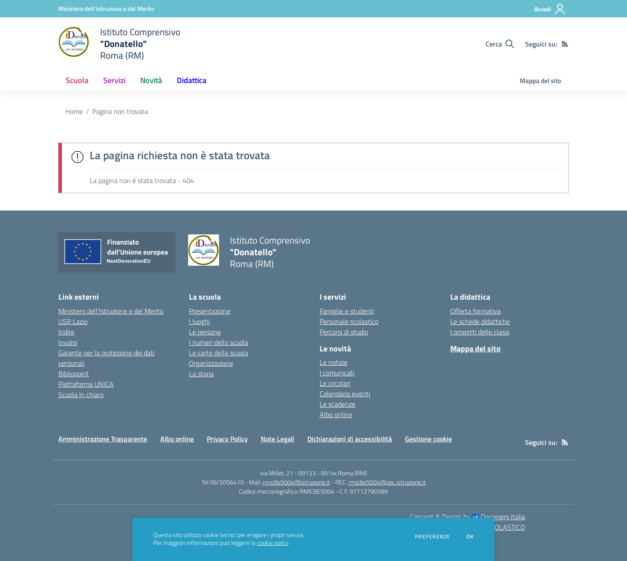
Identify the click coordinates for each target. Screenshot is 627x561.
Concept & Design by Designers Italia (467, 516)
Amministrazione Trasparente (102, 439)
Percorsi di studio (344, 332)
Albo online (336, 414)
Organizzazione (211, 363)
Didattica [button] (191, 80)
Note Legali (277, 439)
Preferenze (432, 536)
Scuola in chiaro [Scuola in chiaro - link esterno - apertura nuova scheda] (81, 394)
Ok (470, 536)
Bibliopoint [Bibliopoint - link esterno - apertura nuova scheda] (73, 373)
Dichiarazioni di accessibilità (349, 439)
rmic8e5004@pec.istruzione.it (387, 482)
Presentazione (209, 311)
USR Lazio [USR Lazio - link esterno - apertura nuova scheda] (73, 321)
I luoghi (199, 321)
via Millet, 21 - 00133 (288, 473)
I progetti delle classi (479, 332)
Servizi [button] (114, 80)
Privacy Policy (227, 439)
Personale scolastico (349, 321)
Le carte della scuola (218, 352)
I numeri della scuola (218, 342)
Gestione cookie (428, 439)
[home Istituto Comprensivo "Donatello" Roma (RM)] (119, 43)
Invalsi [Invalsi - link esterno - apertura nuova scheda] (67, 342)
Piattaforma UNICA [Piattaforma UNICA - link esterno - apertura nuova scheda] (86, 384)
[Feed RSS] (565, 44)
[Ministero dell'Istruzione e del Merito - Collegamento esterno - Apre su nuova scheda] (106, 8)
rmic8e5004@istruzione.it (296, 482)
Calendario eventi (345, 393)
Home (74, 111)
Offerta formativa (475, 311)
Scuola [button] (77, 80)
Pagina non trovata (120, 111)
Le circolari (335, 383)
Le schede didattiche (480, 321)
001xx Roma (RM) (344, 473)
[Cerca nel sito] (499, 44)
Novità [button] (151, 80)
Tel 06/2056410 (223, 482)
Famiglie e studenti (347, 311)
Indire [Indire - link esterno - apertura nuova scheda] (66, 332)
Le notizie (333, 362)
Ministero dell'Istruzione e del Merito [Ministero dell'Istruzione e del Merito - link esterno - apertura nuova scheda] (110, 311)
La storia (201, 373)
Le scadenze (337, 404)
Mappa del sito (540, 81)
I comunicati (337, 372)
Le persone (205, 332)
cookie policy (272, 543)
